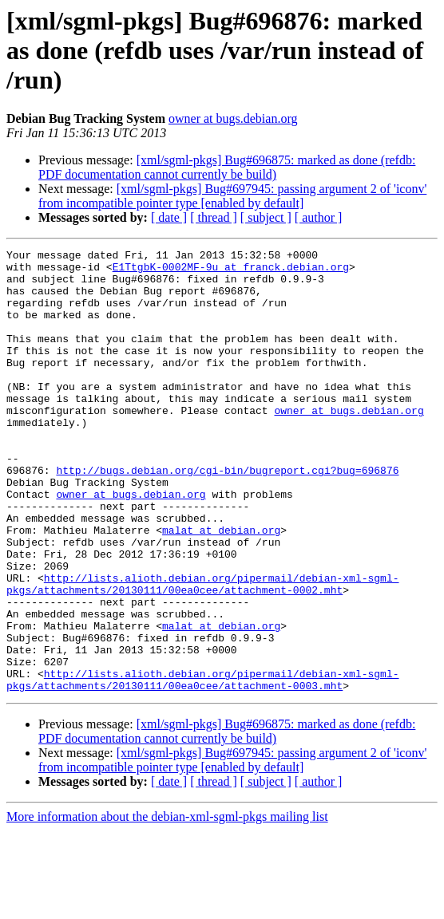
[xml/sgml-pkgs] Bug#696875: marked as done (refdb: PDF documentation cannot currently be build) (226, 167)
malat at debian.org (221, 587)
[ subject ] (265, 217)
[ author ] (319, 217)
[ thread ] (213, 217)
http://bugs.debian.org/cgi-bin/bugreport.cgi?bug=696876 (227, 515)
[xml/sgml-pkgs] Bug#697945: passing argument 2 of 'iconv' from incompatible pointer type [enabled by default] (232, 196)
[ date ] (169, 217)
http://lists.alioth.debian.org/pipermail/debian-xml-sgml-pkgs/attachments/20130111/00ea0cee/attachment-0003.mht (202, 766)
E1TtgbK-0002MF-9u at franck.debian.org (231, 271)
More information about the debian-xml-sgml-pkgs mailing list (167, 905)
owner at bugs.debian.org (232, 118)
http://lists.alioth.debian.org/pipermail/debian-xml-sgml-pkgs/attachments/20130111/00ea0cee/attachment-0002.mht (202, 651)
